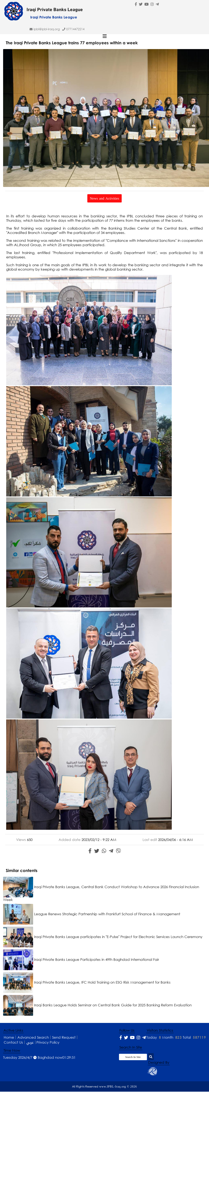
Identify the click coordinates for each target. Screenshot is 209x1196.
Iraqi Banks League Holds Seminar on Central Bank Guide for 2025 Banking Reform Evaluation (97, 1005)
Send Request (64, 1037)
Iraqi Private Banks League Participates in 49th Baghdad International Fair (81, 959)
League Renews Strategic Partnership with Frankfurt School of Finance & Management (91, 914)
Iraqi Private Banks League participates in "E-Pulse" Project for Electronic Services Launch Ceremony (102, 937)
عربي (30, 1042)
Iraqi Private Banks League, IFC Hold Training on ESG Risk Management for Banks (87, 982)
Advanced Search (33, 1037)
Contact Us (13, 1042)
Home (9, 1037)
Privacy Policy (47, 1042)
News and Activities (104, 198)
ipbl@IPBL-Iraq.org (47, 29)
